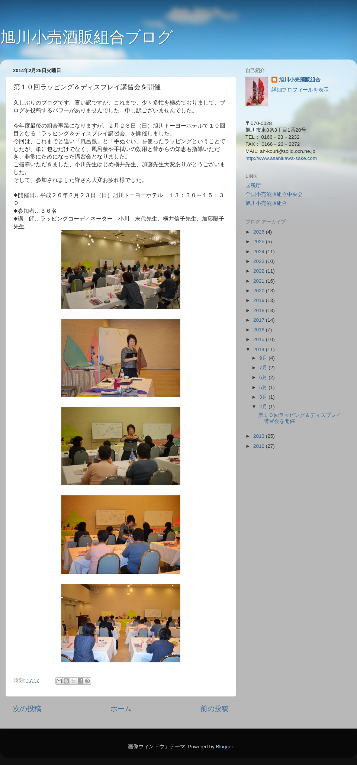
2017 (259, 320)
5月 (263, 387)
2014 (259, 349)
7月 (263, 367)
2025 (259, 241)
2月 (263, 406)
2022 (259, 271)
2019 (259, 300)
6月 (263, 377)
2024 (259, 251)
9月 (263, 358)
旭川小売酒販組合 (300, 80)
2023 (259, 261)
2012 (259, 446)
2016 (259, 329)
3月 (263, 397)
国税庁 (253, 185)
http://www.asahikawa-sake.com (281, 158)
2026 (259, 232)
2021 (259, 281)
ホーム (121, 709)
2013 (259, 436)
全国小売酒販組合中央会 (274, 194)
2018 (259, 310)
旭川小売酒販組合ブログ (86, 37)
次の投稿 (27, 709)
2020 (259, 290)
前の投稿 (214, 709)
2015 (259, 339)
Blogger (224, 746)
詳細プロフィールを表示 (300, 90)
